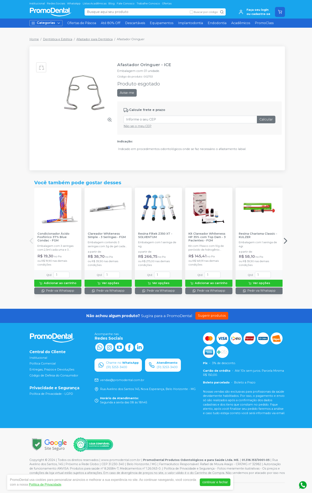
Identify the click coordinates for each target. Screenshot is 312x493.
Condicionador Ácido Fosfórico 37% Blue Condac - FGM (53, 237)
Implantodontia (190, 23)
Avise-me (127, 93)
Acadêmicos (240, 23)
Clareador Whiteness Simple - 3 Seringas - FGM (107, 235)
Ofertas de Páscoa (81, 23)
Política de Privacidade (45, 484)
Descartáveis (135, 23)
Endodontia (217, 23)
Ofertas (167, 3)
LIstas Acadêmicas (94, 3)
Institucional (37, 3)
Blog (111, 3)
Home (34, 39)
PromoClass (264, 23)
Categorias (46, 23)
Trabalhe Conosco (148, 3)
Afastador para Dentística (94, 39)
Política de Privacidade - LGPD (51, 394)
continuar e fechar (215, 482)
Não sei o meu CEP (137, 126)
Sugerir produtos (212, 316)
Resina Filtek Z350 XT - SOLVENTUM (155, 235)
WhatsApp (74, 3)
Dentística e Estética (57, 39)
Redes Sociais (56, 3)
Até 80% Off (110, 23)
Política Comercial (42, 363)
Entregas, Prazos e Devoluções (51, 369)
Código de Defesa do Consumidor (53, 375)
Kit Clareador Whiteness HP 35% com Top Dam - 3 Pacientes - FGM (207, 237)
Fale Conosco (126, 3)
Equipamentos (161, 23)
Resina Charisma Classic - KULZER (258, 235)
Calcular (266, 119)
